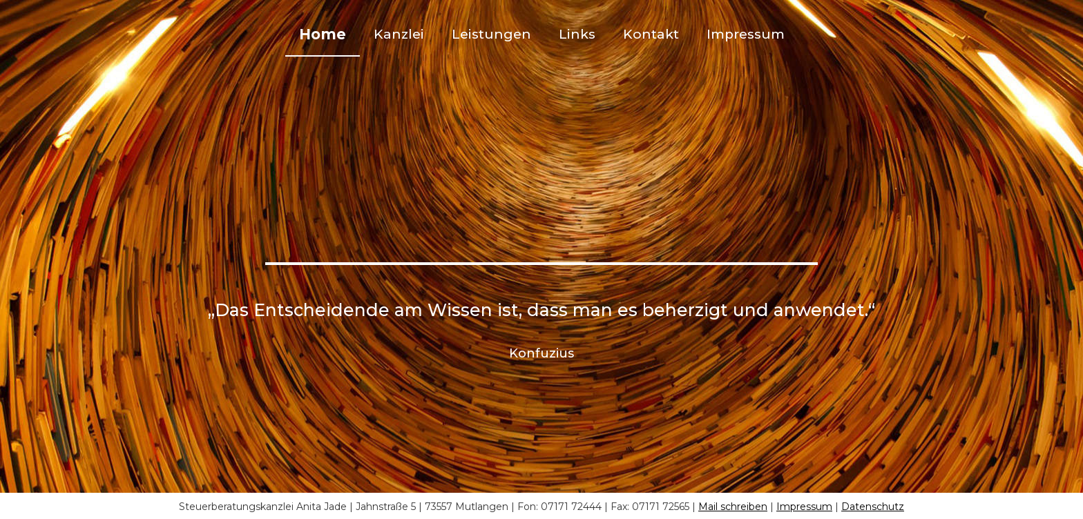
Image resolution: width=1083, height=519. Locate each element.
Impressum (746, 34)
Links (577, 34)
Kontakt (651, 34)
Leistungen (491, 34)
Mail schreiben (732, 506)
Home (322, 34)
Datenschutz (872, 506)
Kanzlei (399, 34)
